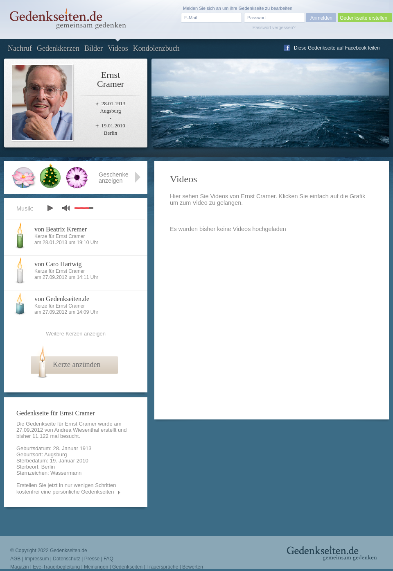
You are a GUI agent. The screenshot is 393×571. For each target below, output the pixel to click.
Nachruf (20, 48)
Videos (118, 48)
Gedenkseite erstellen (363, 18)
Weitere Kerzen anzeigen (76, 334)
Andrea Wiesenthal (76, 430)
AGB (15, 559)
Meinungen (96, 567)
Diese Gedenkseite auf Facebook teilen (336, 48)
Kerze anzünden (76, 364)
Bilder (93, 48)
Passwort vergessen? (274, 27)
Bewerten (192, 567)
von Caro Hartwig (58, 264)
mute (66, 208)
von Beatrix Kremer (60, 229)
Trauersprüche (162, 567)
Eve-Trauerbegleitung (56, 567)
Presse (91, 559)
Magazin (19, 567)
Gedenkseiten (127, 567)
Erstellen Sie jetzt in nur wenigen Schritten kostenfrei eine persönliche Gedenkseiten (66, 488)
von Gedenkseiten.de (61, 298)
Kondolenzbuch (156, 48)
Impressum (37, 559)
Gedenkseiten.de (68, 550)
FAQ (108, 559)
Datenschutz (66, 559)
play (50, 208)
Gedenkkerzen (58, 48)
